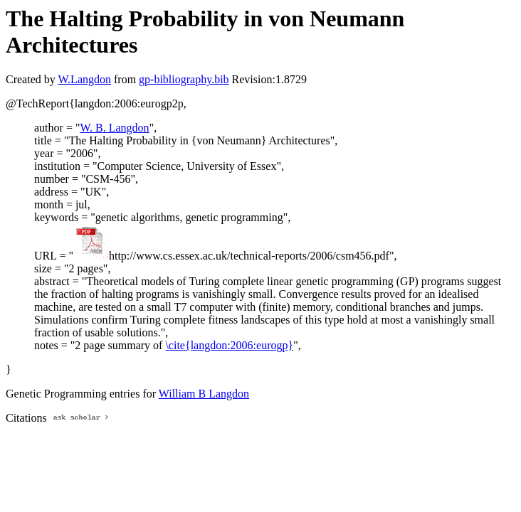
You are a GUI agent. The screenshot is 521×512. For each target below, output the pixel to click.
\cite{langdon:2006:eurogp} (229, 345)
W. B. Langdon (114, 128)
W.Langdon (84, 79)
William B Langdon (204, 394)
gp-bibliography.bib (184, 79)
